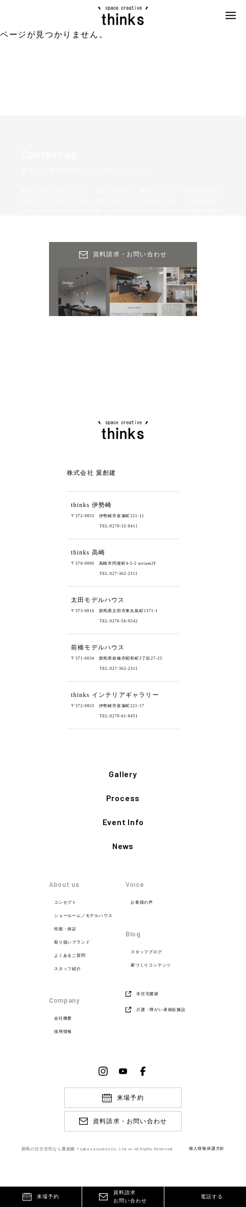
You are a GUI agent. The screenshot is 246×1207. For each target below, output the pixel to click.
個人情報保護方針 (207, 1149)
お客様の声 (142, 903)
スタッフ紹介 (67, 969)
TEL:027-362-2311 (119, 573)
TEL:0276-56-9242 (119, 621)
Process (123, 798)
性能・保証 (65, 929)
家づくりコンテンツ (151, 965)
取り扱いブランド (72, 942)
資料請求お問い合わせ (130, 1196)
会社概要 (63, 1019)
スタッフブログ (146, 952)
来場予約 (48, 1196)
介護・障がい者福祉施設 (161, 1009)
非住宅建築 (147, 994)
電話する (212, 1196)
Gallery (123, 774)
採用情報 (63, 1032)
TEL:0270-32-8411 (119, 526)
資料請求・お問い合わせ (130, 1121)
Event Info (123, 822)
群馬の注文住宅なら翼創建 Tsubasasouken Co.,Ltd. (74, 1148)
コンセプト (65, 903)
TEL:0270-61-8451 (119, 716)
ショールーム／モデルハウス (83, 916)
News (123, 846)
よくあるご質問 (70, 956)
